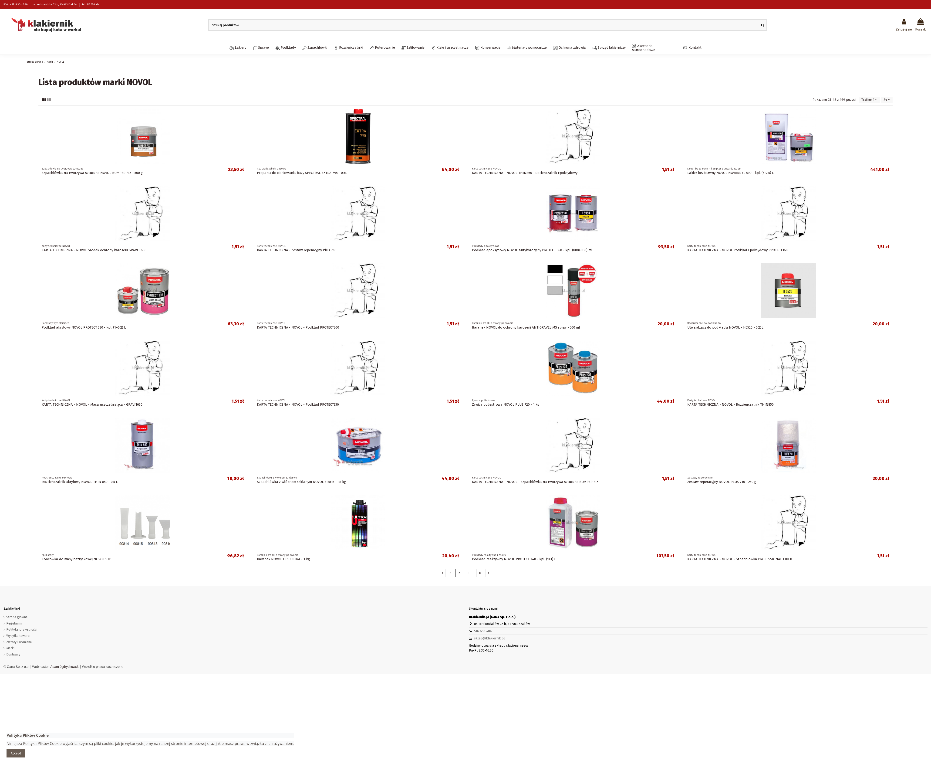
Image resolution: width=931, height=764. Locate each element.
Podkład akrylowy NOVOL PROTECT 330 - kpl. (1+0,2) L (84, 327)
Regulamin (14, 623)
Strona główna (16, 617)
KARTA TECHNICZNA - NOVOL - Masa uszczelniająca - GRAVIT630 (92, 404)
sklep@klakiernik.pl (489, 638)
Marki (10, 648)
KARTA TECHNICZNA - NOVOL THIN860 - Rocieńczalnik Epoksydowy (524, 173)
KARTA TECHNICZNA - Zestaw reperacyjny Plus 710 (296, 250)
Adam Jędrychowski (64, 667)
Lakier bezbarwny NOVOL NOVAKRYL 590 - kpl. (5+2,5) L (730, 173)
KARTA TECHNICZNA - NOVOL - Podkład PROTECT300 (298, 327)
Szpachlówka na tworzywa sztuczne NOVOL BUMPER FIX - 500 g (92, 173)
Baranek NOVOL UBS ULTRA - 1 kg (283, 559)
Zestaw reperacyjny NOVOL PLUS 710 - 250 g (721, 482)
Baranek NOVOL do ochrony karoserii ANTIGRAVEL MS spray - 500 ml (526, 327)
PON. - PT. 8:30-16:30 (15, 4)
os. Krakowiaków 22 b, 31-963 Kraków (55, 4)
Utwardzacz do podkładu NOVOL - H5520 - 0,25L (725, 327)
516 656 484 (483, 631)
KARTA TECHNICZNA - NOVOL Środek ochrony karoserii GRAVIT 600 (94, 250)
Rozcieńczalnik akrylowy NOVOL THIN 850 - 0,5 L (80, 482)
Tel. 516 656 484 (91, 4)
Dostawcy (13, 654)
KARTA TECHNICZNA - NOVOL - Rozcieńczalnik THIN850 (730, 404)
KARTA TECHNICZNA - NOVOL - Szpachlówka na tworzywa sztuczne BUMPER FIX (535, 482)
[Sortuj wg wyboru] (869, 100)
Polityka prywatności (21, 630)
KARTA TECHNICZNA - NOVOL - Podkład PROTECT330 (298, 404)
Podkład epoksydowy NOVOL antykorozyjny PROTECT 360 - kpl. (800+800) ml (532, 250)
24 (887, 100)
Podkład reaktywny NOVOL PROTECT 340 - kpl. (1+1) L (514, 559)
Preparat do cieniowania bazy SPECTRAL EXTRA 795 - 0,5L (302, 173)
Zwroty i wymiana (19, 642)
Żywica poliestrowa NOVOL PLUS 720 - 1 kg (505, 404)
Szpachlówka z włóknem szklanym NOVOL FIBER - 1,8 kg (301, 482)
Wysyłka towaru (18, 636)
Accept (16, 753)
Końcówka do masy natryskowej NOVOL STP (76, 559)
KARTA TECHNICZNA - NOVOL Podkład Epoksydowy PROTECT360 (737, 250)
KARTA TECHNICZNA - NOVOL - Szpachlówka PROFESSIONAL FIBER (739, 559)
